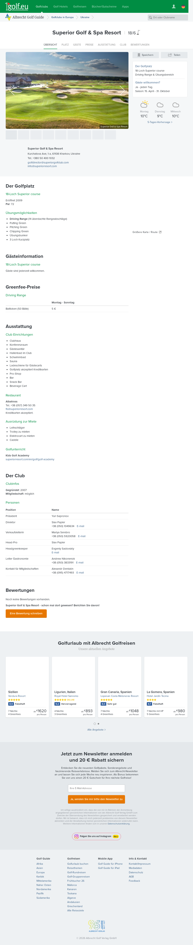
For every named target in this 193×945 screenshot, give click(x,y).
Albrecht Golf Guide (28, 17)
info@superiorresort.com (42, 166)
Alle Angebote (95, 728)
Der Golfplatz (143, 66)
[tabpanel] (97, 687)
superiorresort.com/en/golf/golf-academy (30, 459)
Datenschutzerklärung (119, 821)
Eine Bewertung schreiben (26, 613)
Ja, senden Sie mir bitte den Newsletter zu (96, 797)
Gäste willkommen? (147, 82)
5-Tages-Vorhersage (159, 122)
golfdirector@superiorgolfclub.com (48, 162)
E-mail (80, 526)
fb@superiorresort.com (19, 409)
